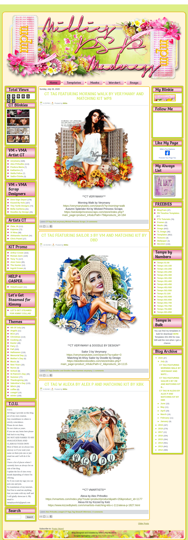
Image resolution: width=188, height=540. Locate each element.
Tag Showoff (77, 512)
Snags (134, 82)
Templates (74, 82)
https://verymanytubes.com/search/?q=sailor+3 (94, 354)
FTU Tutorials (163, 219)
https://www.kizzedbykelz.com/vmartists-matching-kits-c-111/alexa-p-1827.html (94, 505)
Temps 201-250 (164, 272)
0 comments (92, 222)
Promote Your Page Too (167, 158)
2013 (160, 446)
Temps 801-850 (164, 312)
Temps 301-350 (164, 278)
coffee (13, 389)
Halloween (15, 352)
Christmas (15, 337)
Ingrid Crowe (16, 268)
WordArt (161, 244)
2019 (160, 425)
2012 (160, 450)
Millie (65, 103)
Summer (14, 377)
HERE (176, 334)
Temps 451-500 (164, 287)
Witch (13, 386)
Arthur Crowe (17, 253)
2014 (160, 443)
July (163, 361)
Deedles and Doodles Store (64, 371)
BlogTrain (162, 210)
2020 (160, 358)
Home (53, 82)
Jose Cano (15, 262)
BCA (12, 334)
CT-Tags (49, 222)
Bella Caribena (17, 209)
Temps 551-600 (164, 296)
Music (13, 361)
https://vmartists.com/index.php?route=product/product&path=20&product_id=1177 (94, 499)
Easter (13, 343)
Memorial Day (17, 355)
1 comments (98, 371)
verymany (15, 161)
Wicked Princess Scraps (75, 222)
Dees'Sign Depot (18, 199)
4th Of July (15, 327)
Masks (94, 82)
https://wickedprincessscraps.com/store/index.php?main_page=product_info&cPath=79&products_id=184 (94, 214)
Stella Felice (16, 173)
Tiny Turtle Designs (19, 206)
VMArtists (87, 512)
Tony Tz (14, 259)
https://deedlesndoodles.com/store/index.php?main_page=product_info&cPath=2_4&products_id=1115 (94, 363)
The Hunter (15, 265)
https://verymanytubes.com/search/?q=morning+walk (94, 205)
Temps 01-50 (163, 262)
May (163, 407)
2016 (160, 435)
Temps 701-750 (164, 306)
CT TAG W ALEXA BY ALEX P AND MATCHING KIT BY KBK (94, 384)
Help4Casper (16, 287)
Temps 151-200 (164, 269)
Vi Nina (13, 232)
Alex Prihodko (17, 164)
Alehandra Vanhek (19, 235)
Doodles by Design (19, 212)
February (165, 418)
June (163, 403)
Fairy (12, 346)
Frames (160, 222)
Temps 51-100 (164, 293)
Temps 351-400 (164, 281)
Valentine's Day (17, 383)
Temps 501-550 (164, 290)
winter (13, 395)
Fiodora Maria (17, 167)
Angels (13, 330)
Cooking (14, 340)
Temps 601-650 (164, 300)
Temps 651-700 (164, 303)
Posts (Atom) (58, 528)
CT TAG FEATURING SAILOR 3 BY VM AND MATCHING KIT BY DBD (94, 237)
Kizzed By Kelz (17, 203)
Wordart (114, 82)
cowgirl (14, 392)
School (13, 371)
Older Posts (143, 523)
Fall (12, 349)
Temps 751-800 (164, 309)
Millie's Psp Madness (167, 149)
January (165, 421)
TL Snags (161, 231)
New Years (15, 364)
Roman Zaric (16, 256)
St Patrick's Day (18, 374)
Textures (161, 238)
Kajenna (14, 229)
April (163, 411)
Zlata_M (14, 226)
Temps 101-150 (164, 266)
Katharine (15, 170)
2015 (160, 439)
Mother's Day (16, 358)
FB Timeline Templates (168, 213)
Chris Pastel (16, 238)
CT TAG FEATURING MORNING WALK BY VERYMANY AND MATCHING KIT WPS (94, 96)
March (164, 414)
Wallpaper (162, 241)
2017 (160, 432)
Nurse (13, 368)
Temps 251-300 (164, 275)
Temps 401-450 (164, 284)
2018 (160, 428)
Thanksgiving (17, 380)
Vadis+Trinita (16, 176)
